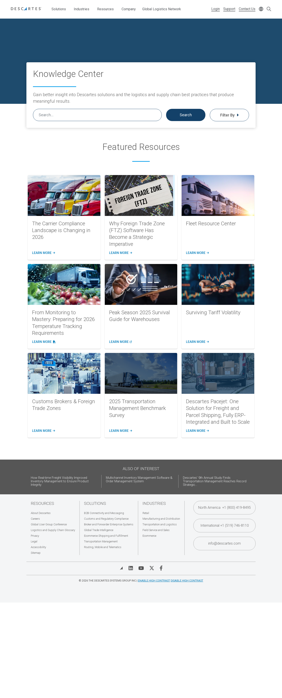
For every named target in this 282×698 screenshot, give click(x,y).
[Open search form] (269, 9)
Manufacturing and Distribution (161, 518)
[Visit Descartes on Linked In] (131, 568)
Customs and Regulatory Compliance (106, 518)
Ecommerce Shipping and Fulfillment (106, 535)
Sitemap (36, 552)
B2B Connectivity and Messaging (104, 513)
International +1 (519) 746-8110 (224, 525)
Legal (34, 541)
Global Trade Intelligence (98, 530)
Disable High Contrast (187, 580)
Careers (35, 518)
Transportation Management (101, 541)
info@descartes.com (224, 543)
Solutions (59, 9)
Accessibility (38, 547)
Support (229, 9)
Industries (81, 9)
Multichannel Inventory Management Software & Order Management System (139, 479)
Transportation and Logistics (160, 524)
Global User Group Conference (49, 524)
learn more (43, 253)
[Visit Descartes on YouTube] (141, 568)
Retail (146, 513)
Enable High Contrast (154, 580)
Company (129, 9)
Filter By (229, 115)
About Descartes (41, 513)
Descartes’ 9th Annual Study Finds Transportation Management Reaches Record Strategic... (214, 481)
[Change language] (261, 9)
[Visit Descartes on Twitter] (151, 568)
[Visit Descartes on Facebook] (161, 568)
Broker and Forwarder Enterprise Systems (108, 524)
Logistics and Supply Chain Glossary (53, 530)
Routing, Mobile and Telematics (102, 547)
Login (215, 9)
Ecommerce (149, 535)
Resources (105, 9)
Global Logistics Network (161, 9)
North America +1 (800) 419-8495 (224, 507)
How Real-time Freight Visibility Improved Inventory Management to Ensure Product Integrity (60, 481)
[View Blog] (121, 568)
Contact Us (247, 9)
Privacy (35, 535)
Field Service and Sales (156, 530)
